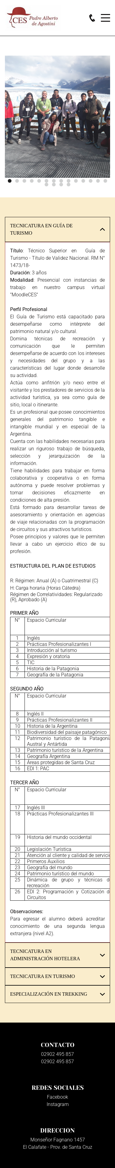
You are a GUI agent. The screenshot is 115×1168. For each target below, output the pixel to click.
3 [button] (24, 181)
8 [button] (61, 181)
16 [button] (54, 184)
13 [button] (98, 181)
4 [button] (32, 181)
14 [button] (105, 181)
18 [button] (69, 184)
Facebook (57, 1097)
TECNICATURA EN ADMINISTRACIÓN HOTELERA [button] (45, 955)
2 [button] (17, 181)
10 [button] (76, 181)
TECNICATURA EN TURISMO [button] (42, 976)
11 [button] (83, 181)
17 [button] (61, 184)
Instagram (58, 1104)
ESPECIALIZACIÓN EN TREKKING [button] (48, 994)
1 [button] (10, 181)
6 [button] (46, 181)
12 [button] (91, 181)
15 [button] (46, 184)
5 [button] (39, 181)
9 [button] (69, 181)
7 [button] (54, 181)
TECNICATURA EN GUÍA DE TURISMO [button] (41, 229)
